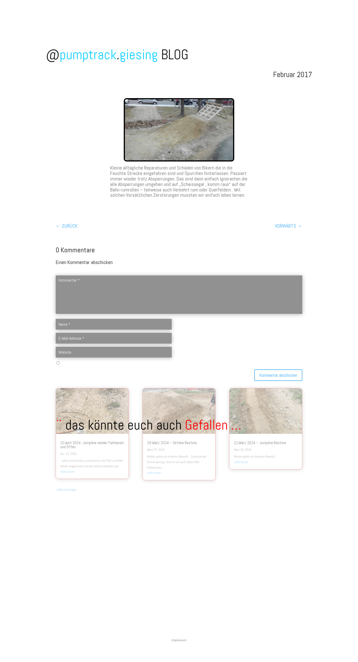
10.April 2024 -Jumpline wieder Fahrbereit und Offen (92, 403)
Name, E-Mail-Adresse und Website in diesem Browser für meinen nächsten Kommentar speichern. (123, 363)
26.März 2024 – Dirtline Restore (172, 401)
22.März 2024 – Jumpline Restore (260, 401)
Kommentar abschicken (278, 375)
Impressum (179, 640)
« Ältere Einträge (66, 449)
